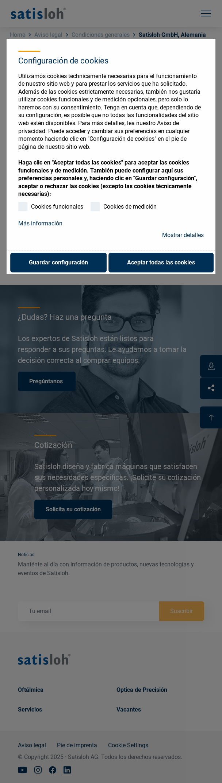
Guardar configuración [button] (58, 262)
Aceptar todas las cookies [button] (161, 262)
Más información (40, 223)
